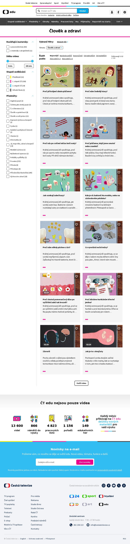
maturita (51, 15)
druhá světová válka (63, 15)
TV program (76, 3)
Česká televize (31, 3)
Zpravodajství (46, 3)
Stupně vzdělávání (16, 22)
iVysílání (65, 3)
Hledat (82, 11)
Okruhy (46, 22)
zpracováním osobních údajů (109, 470)
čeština (76, 15)
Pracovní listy (67, 22)
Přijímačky (85, 22)
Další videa (81, 383)
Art (93, 3)
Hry (76, 22)
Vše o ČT (101, 3)
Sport (56, 3)
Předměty (33, 22)
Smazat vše (62, 42)
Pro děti (86, 3)
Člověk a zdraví (54, 47)
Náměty (55, 22)
